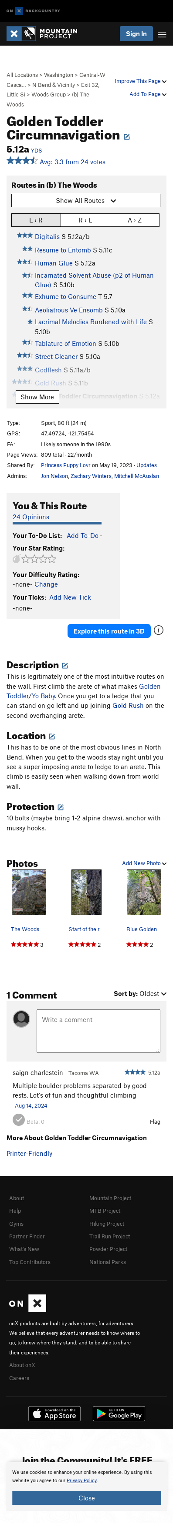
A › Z (135, 220)
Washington (58, 74)
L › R (36, 220)
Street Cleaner (56, 356)
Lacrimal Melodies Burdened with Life (91, 321)
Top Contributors (30, 1261)
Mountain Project (110, 1198)
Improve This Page (140, 80)
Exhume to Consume (65, 296)
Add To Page (147, 93)
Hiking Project (106, 1223)
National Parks (107, 1261)
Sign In (136, 33)
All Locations (22, 74)
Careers (19, 1377)
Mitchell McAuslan (136, 475)
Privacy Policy (82, 1480)
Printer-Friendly (29, 1153)
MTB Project (104, 1210)
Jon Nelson (54, 475)
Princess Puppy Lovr (66, 464)
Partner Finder (27, 1236)
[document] (86, 1486)
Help (15, 1210)
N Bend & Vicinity (53, 84)
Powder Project (108, 1248)
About (16, 1198)
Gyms (16, 1223)
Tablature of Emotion (65, 343)
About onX (22, 1364)
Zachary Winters (91, 475)
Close (86, 1498)
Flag (155, 1121)
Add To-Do (82, 535)
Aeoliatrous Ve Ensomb (69, 310)
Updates (146, 464)
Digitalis (47, 236)
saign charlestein (38, 1072)
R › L (85, 220)
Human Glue (54, 263)
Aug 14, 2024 (31, 1105)
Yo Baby (43, 696)
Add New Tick (70, 597)
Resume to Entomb (63, 250)
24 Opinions (31, 517)
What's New (24, 1248)
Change (46, 584)
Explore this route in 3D (109, 631)
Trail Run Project (109, 1236)
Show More (37, 397)
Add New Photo (144, 862)
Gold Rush (128, 705)
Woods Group (48, 94)
